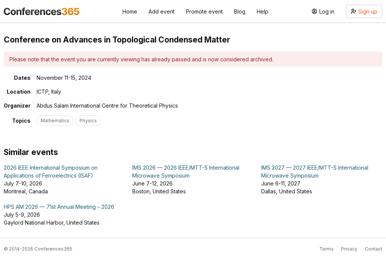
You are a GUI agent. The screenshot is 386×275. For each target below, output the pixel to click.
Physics (88, 120)
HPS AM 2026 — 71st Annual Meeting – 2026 (59, 207)
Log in (322, 11)
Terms (326, 249)
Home (130, 11)
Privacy (349, 249)
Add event (162, 11)
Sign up (364, 11)
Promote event (204, 11)
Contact (373, 249)
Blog (239, 11)
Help (262, 11)
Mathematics (55, 120)
